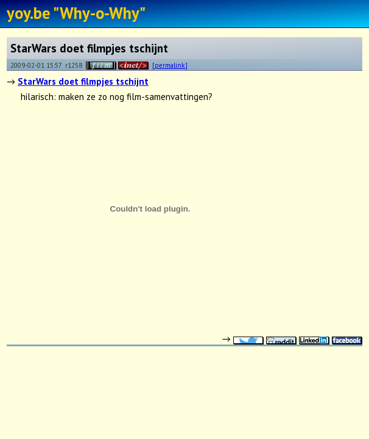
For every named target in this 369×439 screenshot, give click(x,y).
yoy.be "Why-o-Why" (76, 12)
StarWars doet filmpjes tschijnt (83, 81)
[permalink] (170, 65)
